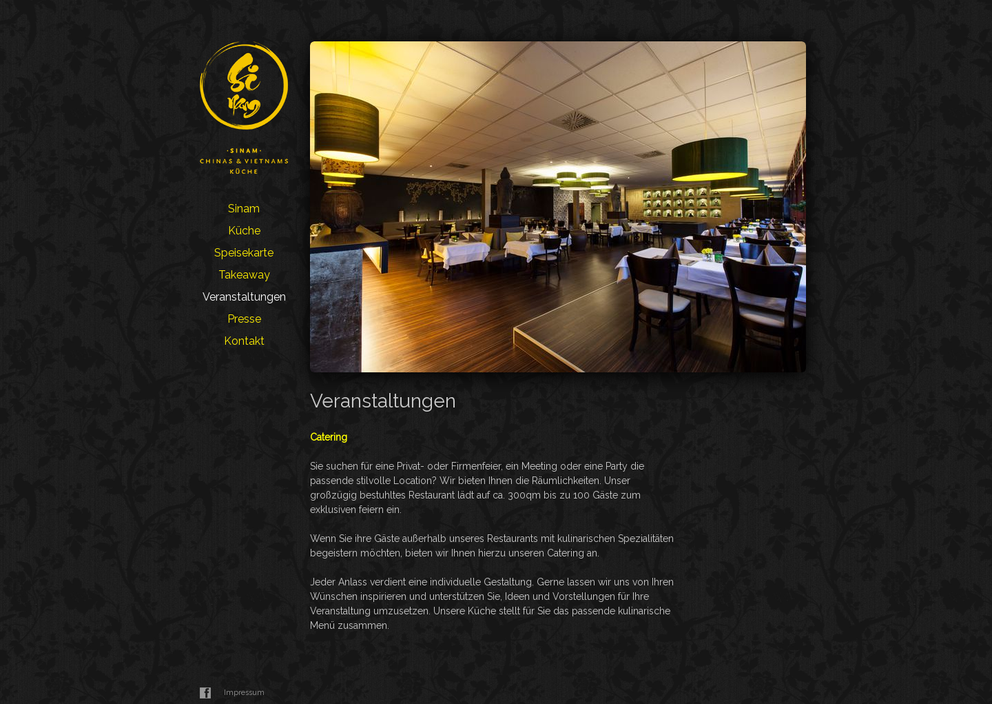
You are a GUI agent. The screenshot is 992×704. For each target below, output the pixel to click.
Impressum (244, 692)
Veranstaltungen (244, 296)
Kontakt (244, 341)
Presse (244, 318)
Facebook (205, 692)
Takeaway (244, 274)
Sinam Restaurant (244, 107)
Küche (244, 230)
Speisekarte (243, 252)
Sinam (244, 208)
